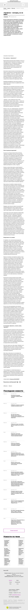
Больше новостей (14, 530)
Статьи (10, 582)
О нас (18, 583)
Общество (6, 16)
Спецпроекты (17, 582)
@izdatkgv (17, 596)
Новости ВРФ (6, 570)
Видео (17, 580)
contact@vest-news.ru (16, 594)
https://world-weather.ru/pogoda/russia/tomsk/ (14, 1)
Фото (10, 583)
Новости (10, 580)
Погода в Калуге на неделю (14, 0)
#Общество (5, 385)
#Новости (10, 385)
